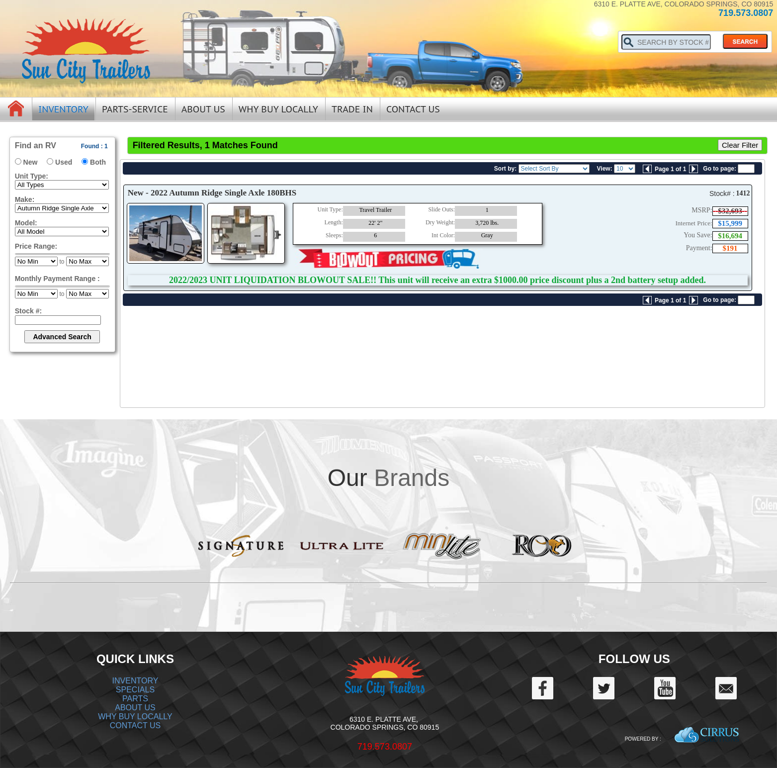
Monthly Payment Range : (57, 279)
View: (604, 168)
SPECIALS (135, 689)
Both (98, 162)
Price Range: (36, 246)
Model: (26, 223)
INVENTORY (135, 680)
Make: (25, 199)
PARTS (135, 698)
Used (63, 162)
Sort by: (505, 168)
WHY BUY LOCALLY (135, 716)
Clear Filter (740, 145)
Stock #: (28, 311)
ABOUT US (135, 707)
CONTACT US (135, 725)
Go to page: (719, 168)
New (30, 162)
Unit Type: (31, 176)
